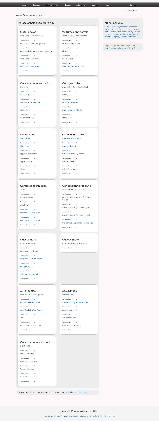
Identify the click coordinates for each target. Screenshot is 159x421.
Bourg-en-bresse (111, 27)
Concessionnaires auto (76, 186)
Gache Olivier (68, 161)
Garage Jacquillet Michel (73, 66)
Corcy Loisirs (67, 59)
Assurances (95, 5)
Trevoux (123, 36)
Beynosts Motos (27, 369)
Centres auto (28, 134)
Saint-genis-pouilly (125, 31)
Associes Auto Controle (30, 220)
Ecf (21, 318)
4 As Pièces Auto (69, 169)
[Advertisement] (121, 90)
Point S (65, 95)
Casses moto (70, 239)
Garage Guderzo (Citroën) (73, 154)
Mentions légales (71, 416)
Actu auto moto (131, 10)
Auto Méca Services (70, 102)
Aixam (65, 51)
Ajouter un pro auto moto (91, 416)
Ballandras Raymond (29, 274)
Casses (68, 5)
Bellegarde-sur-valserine (124, 29)
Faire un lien (109, 416)
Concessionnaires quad (35, 342)
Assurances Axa (69, 318)
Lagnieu (116, 36)
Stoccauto (66, 118)
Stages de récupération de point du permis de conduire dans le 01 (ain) (119, 46)
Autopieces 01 (26, 266)
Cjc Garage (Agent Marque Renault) (78, 223)
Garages (36, 5)
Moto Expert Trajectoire (30, 102)
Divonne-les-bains (120, 34)
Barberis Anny (68, 295)
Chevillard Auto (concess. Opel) (76, 207)
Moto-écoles (28, 32)
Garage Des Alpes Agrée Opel (75, 87)
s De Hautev (25, 205)
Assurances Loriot (69, 310)
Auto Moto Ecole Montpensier (33, 43)
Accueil (24, 5)
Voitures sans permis (75, 32)
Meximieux (133, 34)
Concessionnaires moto (35, 83)
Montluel (108, 36)
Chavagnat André (28, 118)
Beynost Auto (26, 161)
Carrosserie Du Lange (71, 138)
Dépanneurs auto (73, 134)
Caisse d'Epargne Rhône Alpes (75, 302)
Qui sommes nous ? (53, 416)
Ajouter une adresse (79, 392)
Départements (30, 15)
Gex (138, 29)
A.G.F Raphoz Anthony (71, 325)
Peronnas (132, 36)
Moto (108, 5)
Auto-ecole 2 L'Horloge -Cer (32, 295)
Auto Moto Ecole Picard (30, 66)
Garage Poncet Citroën (72, 110)
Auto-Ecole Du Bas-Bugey (31, 310)
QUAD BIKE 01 (25, 346)
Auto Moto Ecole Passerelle (31, 36)
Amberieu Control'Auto (30, 212)
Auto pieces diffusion (29, 251)
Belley (113, 31)
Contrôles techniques (33, 186)
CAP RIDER (24, 377)
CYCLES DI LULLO (27, 95)
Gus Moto (24, 87)
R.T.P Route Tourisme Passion (74, 243)
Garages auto (71, 83)
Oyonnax (124, 27)
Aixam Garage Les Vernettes (74, 36)
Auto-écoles (81, 5)
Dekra (22, 189)
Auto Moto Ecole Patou (30, 59)
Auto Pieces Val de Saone (31, 259)
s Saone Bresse (26, 197)
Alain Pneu (24, 146)
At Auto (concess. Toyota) (73, 189)
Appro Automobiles (28, 154)
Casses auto (28, 239)
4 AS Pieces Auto (27, 243)
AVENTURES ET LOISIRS (29, 361)
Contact (133, 5)
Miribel (107, 31)
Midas (22, 169)
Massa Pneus (25, 138)
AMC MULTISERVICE (28, 353)
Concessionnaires (52, 5)
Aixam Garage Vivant (71, 43)
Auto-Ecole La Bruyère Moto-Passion (36, 51)
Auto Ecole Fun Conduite (30, 325)
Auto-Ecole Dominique (30, 302)
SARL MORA (25, 110)
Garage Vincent (69, 146)
